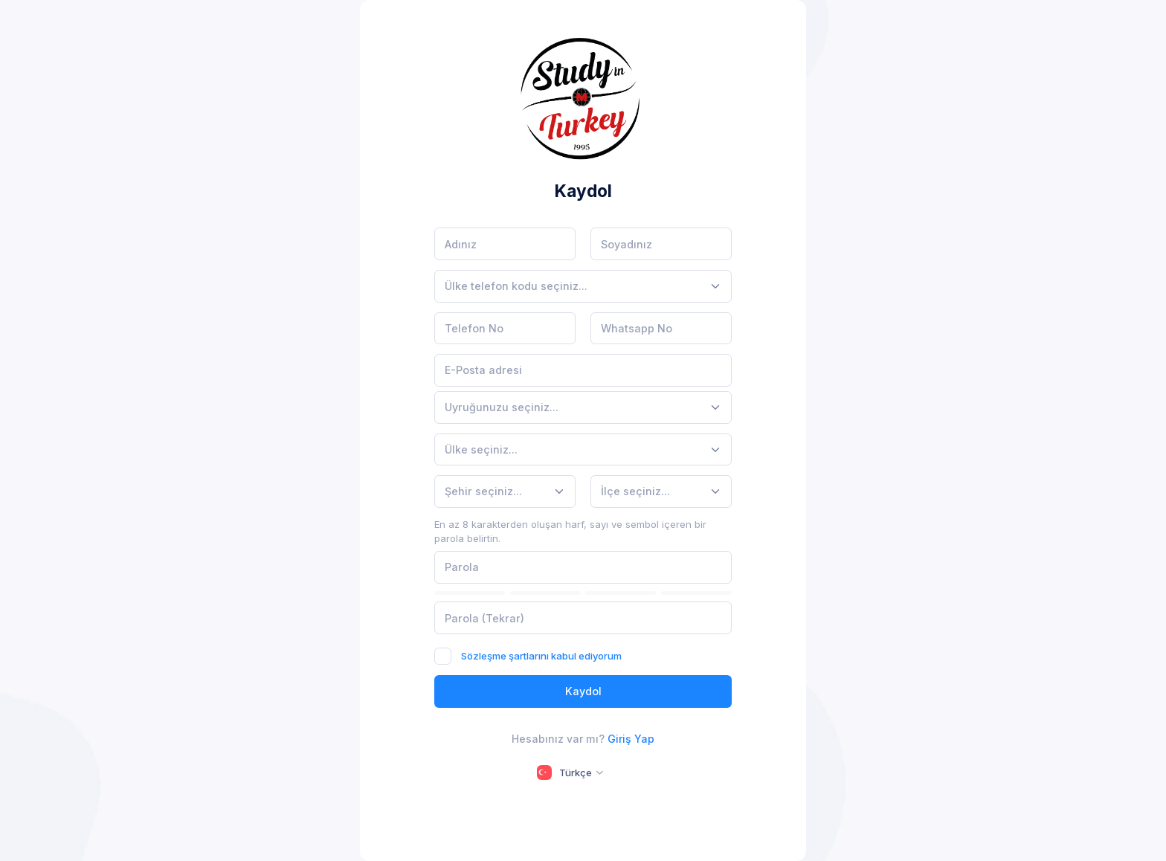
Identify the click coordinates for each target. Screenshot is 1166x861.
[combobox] (583, 286)
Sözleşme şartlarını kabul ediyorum (541, 656)
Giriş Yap (631, 738)
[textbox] (516, 286)
